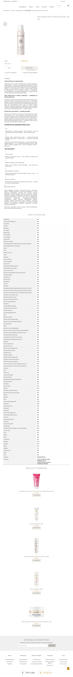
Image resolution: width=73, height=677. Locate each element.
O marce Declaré (63, 661)
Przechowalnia (23, 663)
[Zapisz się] (52, 645)
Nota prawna (50, 665)
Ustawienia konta (23, 661)
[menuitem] (23, 7)
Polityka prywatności (50, 659)
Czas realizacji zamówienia (36, 663)
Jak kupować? (10, 661)
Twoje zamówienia (23, 659)
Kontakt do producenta (42, 463)
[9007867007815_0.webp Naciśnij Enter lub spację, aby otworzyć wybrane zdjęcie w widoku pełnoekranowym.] (21, 40)
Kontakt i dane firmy (63, 659)
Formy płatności (36, 659)
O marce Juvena (63, 663)
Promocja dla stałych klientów (50, 662)
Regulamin (9, 663)
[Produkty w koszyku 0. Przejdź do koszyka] (63, 1)
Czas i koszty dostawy (36, 661)
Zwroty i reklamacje (9, 659)
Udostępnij (7, 78)
